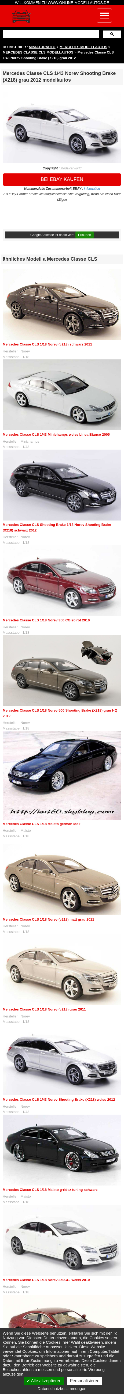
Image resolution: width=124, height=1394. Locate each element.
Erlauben (84, 235)
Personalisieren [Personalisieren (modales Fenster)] (84, 1380)
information (92, 189)
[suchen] (50, 34)
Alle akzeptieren (44, 1380)
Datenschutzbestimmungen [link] (62, 1388)
